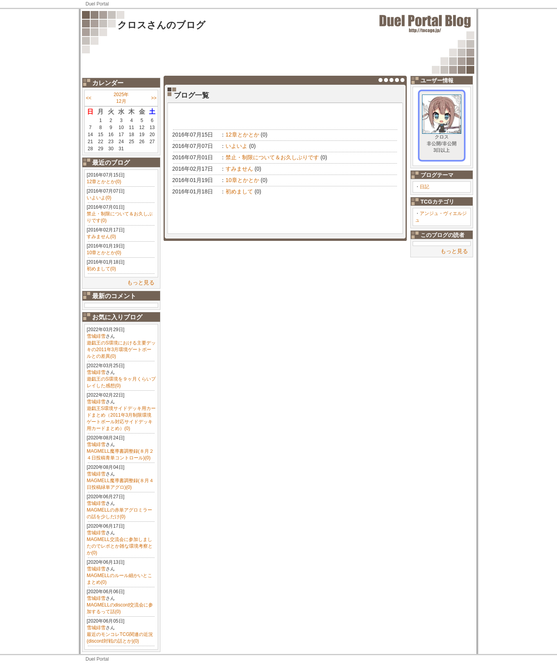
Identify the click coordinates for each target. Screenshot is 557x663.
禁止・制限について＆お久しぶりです (272, 157)
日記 (424, 186)
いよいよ (237, 146)
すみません (239, 169)
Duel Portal (97, 4)
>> (154, 98)
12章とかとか (242, 134)
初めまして (239, 191)
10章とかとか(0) (104, 252)
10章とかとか (242, 180)
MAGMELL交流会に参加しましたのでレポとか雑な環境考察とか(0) (120, 546)
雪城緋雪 (96, 336)
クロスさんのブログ (161, 25)
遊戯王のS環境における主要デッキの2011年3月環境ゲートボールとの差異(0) (121, 349)
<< (88, 98)
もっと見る (141, 282)
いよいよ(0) (99, 197)
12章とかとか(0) (104, 181)
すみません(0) (101, 236)
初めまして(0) (101, 268)
